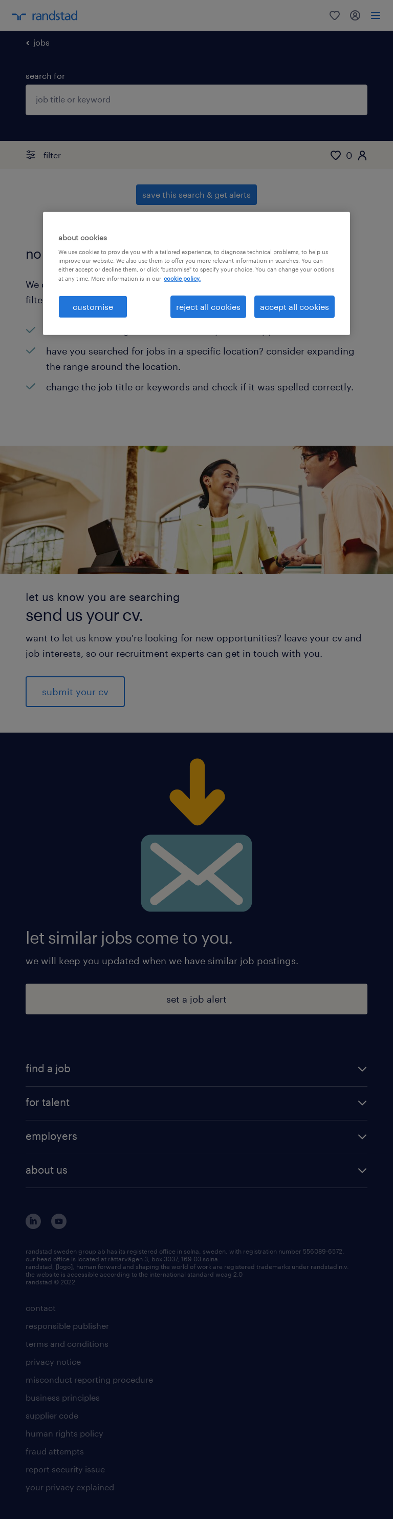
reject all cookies (208, 306)
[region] (196, 273)
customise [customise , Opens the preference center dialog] (93, 306)
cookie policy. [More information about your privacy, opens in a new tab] (182, 278)
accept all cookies (294, 306)
